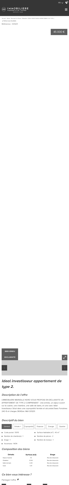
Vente (8, 18)
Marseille (24, 18)
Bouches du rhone (16, 18)
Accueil (4, 18)
